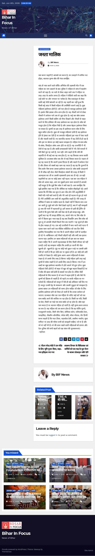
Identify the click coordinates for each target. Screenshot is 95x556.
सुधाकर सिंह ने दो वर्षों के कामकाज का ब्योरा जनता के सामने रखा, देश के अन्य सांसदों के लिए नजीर (24, 497)
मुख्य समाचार (15, 464)
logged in (53, 435)
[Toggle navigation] (46, 35)
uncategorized (44, 49)
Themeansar (6, 552)
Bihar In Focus (16, 533)
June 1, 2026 (59, 501)
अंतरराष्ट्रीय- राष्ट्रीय (11, 491)
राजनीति (68, 464)
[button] (86, 35)
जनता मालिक (49, 55)
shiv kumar (27, 474)
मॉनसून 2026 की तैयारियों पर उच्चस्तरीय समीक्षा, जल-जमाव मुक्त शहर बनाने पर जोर (69, 497)
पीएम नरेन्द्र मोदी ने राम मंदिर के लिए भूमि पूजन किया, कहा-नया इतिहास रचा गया (50, 349)
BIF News (55, 63)
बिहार (8, 464)
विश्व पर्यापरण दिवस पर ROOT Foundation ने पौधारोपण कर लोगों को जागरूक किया (23, 470)
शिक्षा (21, 464)
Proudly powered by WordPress (14, 549)
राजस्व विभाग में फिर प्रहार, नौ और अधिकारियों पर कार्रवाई (69, 468)
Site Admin (89, 551)
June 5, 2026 (14, 474)
